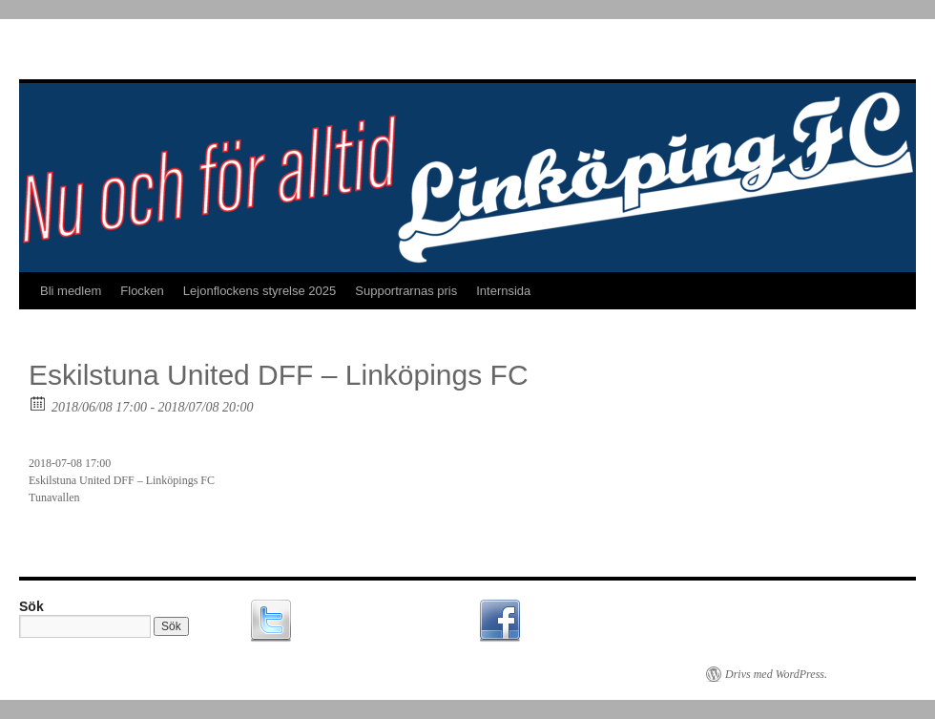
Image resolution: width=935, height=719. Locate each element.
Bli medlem (70, 291)
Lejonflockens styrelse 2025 (259, 291)
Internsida (503, 291)
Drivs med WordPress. (776, 674)
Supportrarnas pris (406, 291)
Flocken (142, 291)
